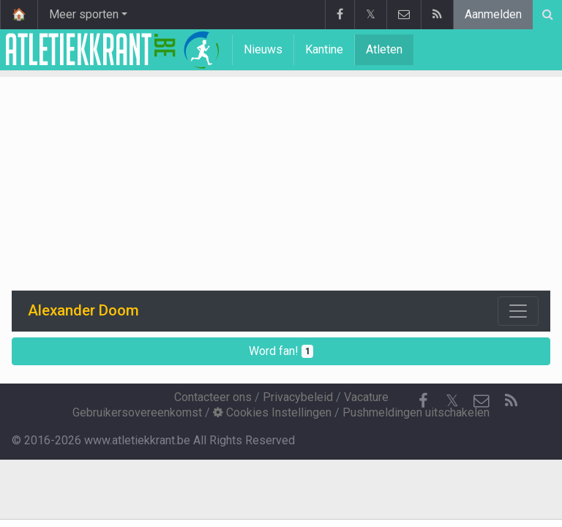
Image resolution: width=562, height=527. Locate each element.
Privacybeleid (298, 397)
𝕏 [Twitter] (452, 401)
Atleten (384, 49)
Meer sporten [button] (84, 14)
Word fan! (281, 351)
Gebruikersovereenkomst (137, 412)
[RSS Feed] (510, 401)
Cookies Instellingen (272, 412)
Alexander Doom (83, 310)
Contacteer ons (213, 397)
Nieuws (263, 49)
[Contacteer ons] (481, 401)
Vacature (366, 397)
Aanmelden (493, 14)
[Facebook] (423, 401)
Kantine (324, 49)
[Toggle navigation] (518, 311)
